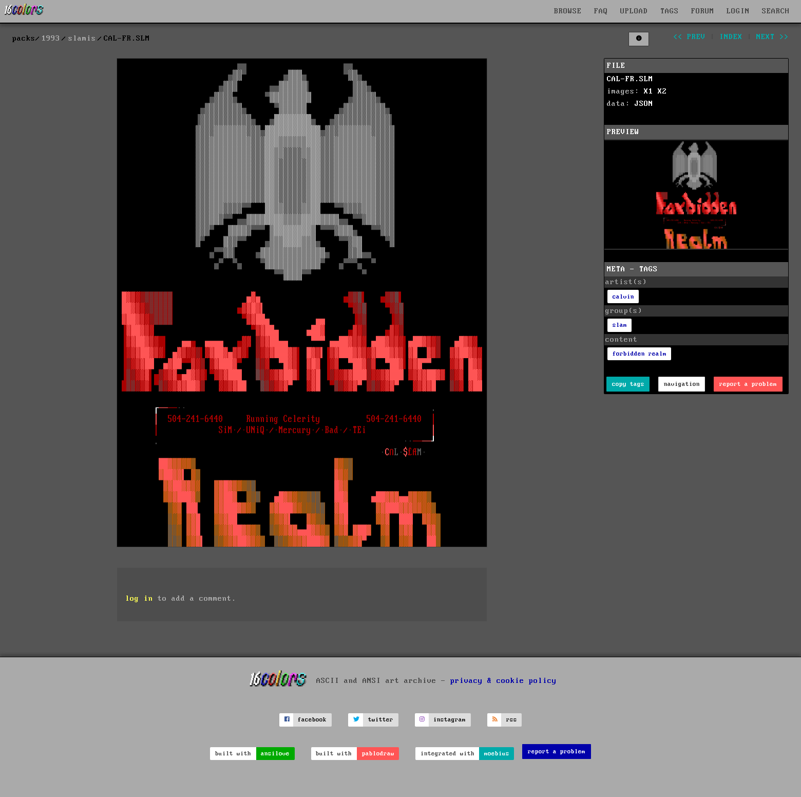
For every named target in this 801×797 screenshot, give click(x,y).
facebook (312, 719)
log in (139, 599)
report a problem (748, 384)
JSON (644, 104)
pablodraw (378, 753)
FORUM (702, 11)
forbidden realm (639, 353)
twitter (380, 719)
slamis (82, 38)
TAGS (669, 11)
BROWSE (568, 11)
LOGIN (738, 11)
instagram (449, 719)
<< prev (689, 37)
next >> (772, 37)
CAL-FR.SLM (630, 79)
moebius (496, 753)
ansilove (275, 753)
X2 (662, 91)
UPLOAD (634, 11)
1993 (51, 38)
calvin (623, 296)
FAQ (601, 11)
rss (511, 719)
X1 (648, 91)
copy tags (628, 384)
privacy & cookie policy (503, 680)
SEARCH (776, 11)
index (730, 37)
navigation (682, 384)
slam (620, 325)
